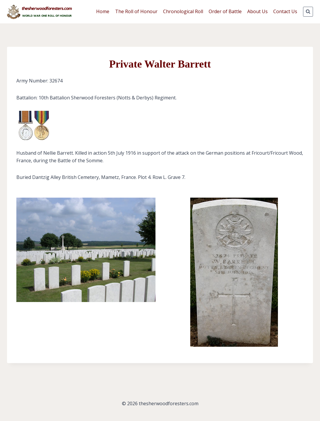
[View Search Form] (308, 12)
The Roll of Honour (136, 11)
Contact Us (285, 11)
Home (102, 11)
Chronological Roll (183, 11)
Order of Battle (225, 11)
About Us (257, 11)
